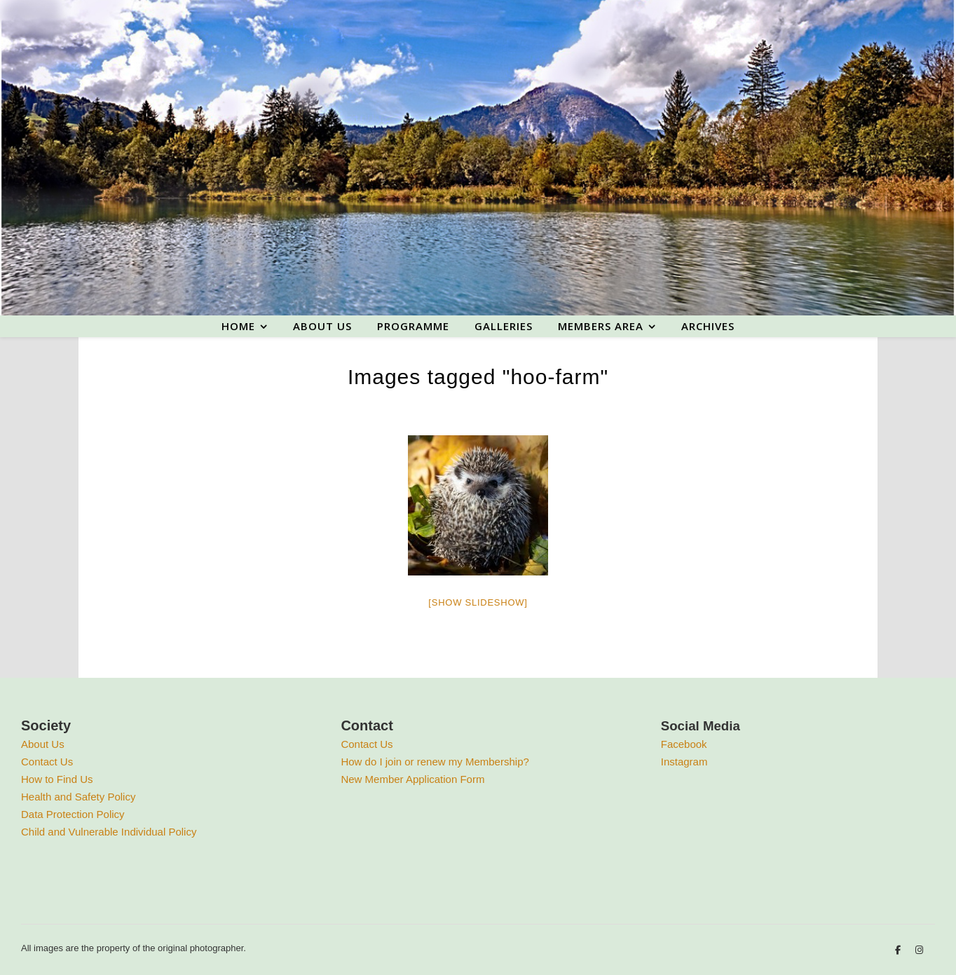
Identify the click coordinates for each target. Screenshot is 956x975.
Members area (600, 326)
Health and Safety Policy (78, 797)
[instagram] (919, 950)
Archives (708, 326)
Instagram (684, 762)
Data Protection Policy (73, 814)
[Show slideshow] (477, 602)
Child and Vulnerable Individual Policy (108, 832)
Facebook (684, 744)
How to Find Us (57, 779)
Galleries (503, 326)
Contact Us (47, 762)
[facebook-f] (899, 950)
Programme (413, 326)
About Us (42, 744)
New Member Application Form (412, 779)
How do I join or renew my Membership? (434, 762)
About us (322, 326)
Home (238, 326)
